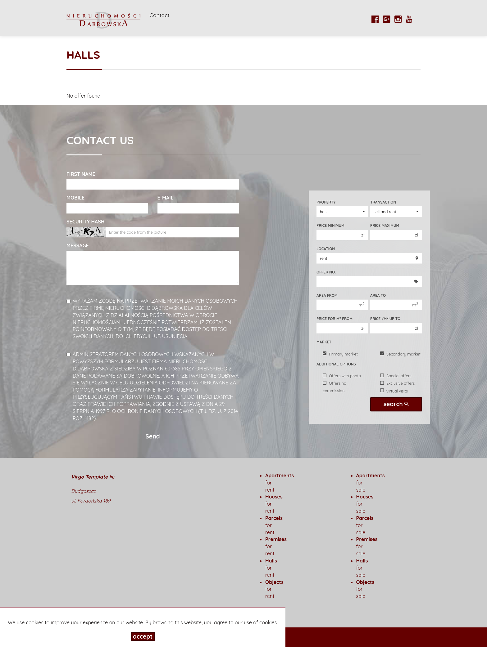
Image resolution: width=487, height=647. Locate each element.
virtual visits (394, 390)
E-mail (165, 198)
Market (323, 342)
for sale (362, 568)
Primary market (340, 353)
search (396, 404)
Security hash (85, 221)
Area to (378, 295)
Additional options (336, 364)
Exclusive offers (397, 383)
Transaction (383, 202)
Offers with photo (342, 375)
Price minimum (330, 225)
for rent (271, 568)
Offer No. (326, 272)
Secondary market (400, 353)
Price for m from (334, 318)
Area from (327, 295)
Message (77, 245)
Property (325, 202)
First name (80, 174)
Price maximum (384, 225)
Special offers (396, 375)
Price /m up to (385, 318)
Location (325, 248)
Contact (160, 14)
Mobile (75, 198)
